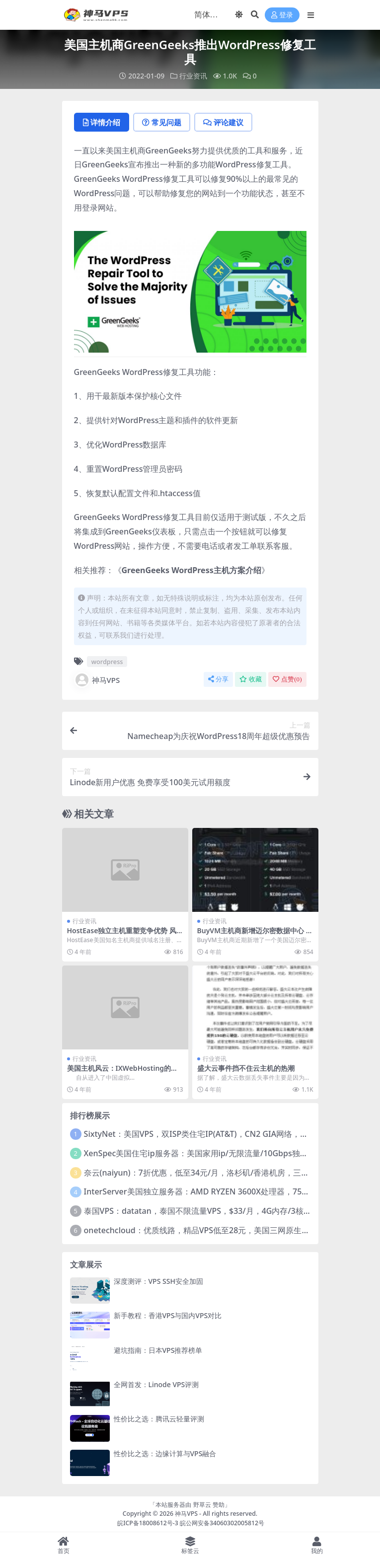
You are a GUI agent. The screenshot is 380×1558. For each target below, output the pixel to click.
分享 (218, 679)
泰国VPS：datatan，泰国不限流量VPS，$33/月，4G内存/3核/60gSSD (209, 1210)
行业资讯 (193, 75)
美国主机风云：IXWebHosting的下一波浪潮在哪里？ (122, 1072)
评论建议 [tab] (223, 122)
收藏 (250, 679)
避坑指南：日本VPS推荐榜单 (158, 1350)
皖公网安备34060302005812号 (222, 1523)
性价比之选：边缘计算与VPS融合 (165, 1453)
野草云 (202, 1504)
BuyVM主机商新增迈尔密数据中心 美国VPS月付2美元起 (255, 935)
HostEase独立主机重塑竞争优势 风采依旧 (122, 935)
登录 (282, 15)
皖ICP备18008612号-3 (147, 1523)
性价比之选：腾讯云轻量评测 (159, 1418)
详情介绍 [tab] (101, 122)
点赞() (287, 679)
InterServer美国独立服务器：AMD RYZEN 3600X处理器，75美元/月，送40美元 (227, 1191)
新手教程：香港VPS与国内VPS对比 (168, 1315)
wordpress (107, 661)
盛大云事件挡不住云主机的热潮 (246, 1068)
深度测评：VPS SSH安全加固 (158, 1281)
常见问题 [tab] (161, 122)
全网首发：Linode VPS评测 (156, 1384)
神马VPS (97, 680)
